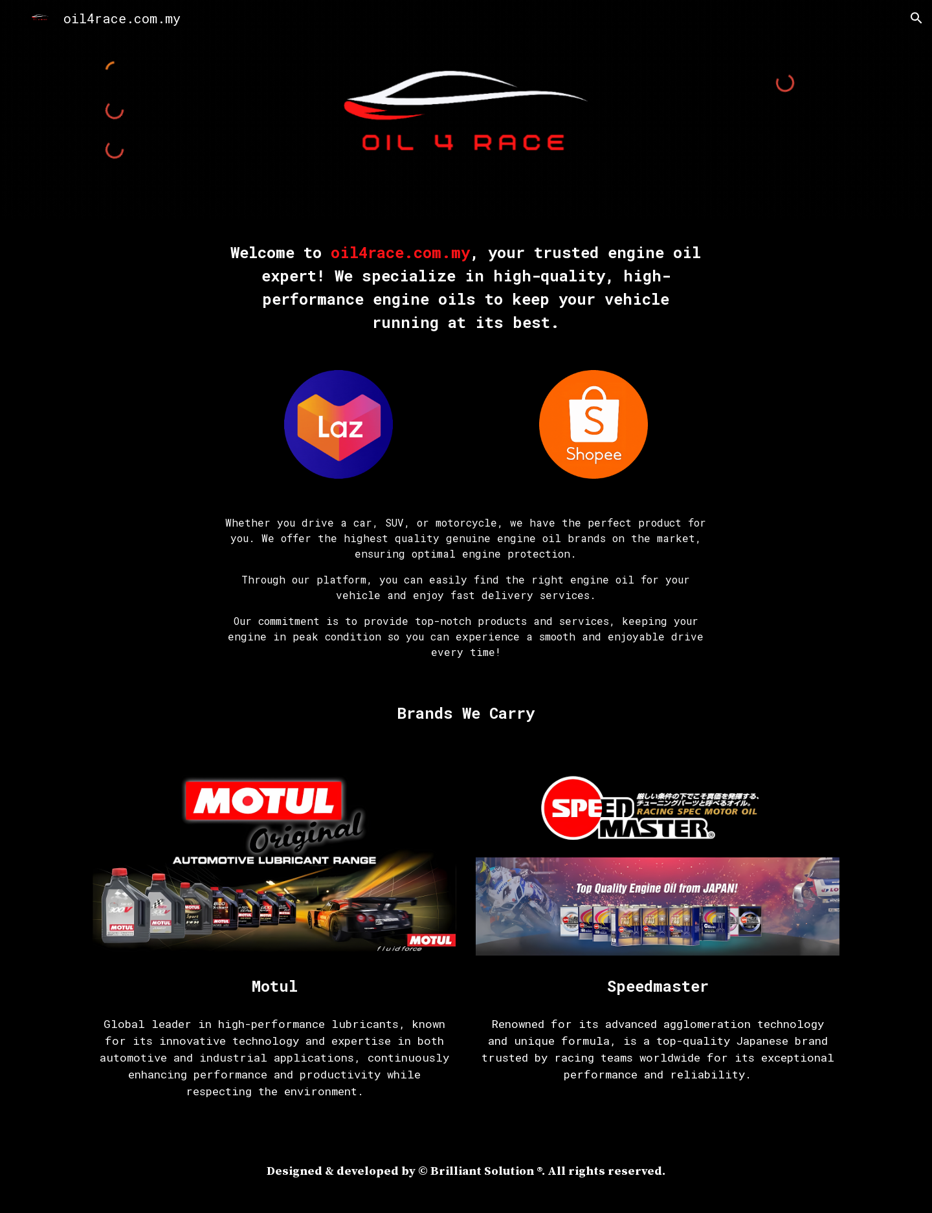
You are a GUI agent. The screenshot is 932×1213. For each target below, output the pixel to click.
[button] (916, 18)
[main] (466, 287)
